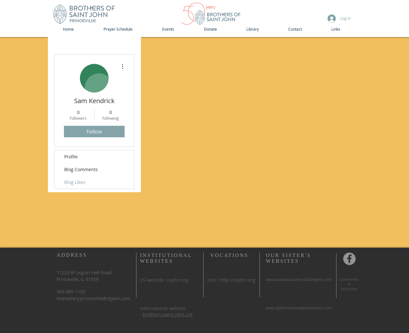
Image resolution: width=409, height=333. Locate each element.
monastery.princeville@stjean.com (93, 298)
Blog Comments (81, 169)
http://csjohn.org (237, 280)
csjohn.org (177, 280)
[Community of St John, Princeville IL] (349, 259)
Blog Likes (74, 182)
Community (349, 279)
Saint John (349, 288)
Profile (71, 157)
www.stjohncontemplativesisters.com (299, 307)
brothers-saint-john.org (168, 314)
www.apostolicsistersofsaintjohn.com (299, 279)
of (349, 284)
